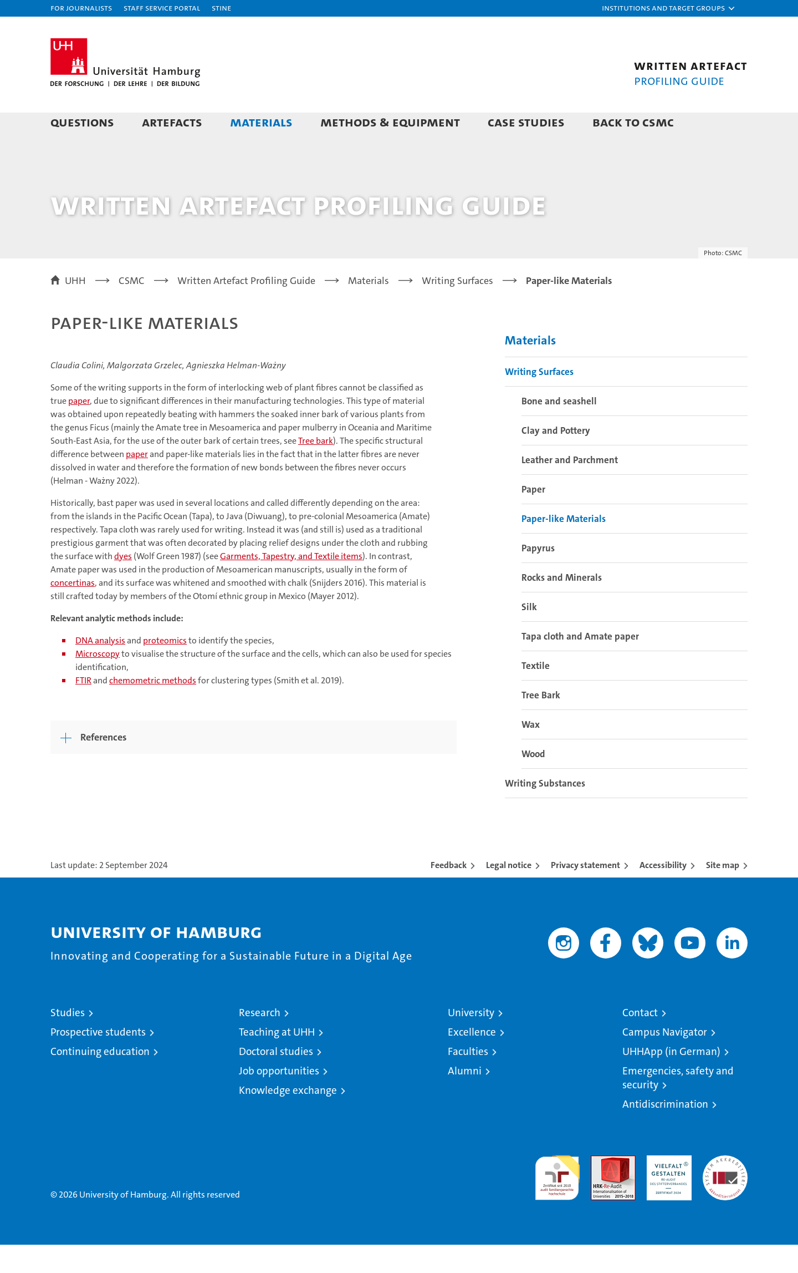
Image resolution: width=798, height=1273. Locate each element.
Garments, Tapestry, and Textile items (291, 584)
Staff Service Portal (162, 7)
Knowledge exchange (288, 1118)
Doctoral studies (276, 1080)
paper (79, 429)
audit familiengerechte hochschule (557, 1201)
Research (259, 1041)
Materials (261, 122)
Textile (535, 694)
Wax (530, 753)
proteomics (165, 668)
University (471, 1041)
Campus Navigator (664, 1060)
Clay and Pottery (555, 459)
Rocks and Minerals (561, 606)
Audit (601, 1189)
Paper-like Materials (563, 547)
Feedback (449, 893)
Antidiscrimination (665, 1132)
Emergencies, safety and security (678, 1106)
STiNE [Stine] (221, 7)
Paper (533, 517)
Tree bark (315, 469)
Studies (67, 1041)
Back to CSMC (633, 122)
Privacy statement (585, 893)
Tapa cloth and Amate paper (580, 664)
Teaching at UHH (277, 1060)
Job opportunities (279, 1099)
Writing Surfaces (539, 400)
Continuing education (100, 1080)
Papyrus (538, 576)
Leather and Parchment (569, 488)
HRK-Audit (666, 1189)
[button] (669, 8)
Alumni (465, 1099)
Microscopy (97, 682)
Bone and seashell (559, 429)
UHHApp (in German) (671, 1080)
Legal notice (508, 893)
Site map (722, 893)
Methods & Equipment (390, 122)
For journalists (81, 7)
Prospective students (98, 1060)
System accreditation (725, 1195)
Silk (529, 635)
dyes (123, 584)
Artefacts (172, 122)
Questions (82, 122)
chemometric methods (152, 708)
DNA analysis (100, 668)
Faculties (468, 1080)
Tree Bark (540, 723)
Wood (533, 782)
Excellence (472, 1060)
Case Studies (526, 122)
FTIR (83, 708)
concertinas (72, 611)
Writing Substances (545, 811)
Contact (640, 1041)
